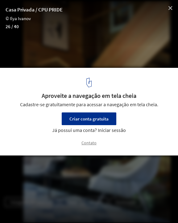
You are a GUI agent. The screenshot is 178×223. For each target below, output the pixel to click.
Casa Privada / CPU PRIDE (34, 9)
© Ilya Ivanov (18, 18)
